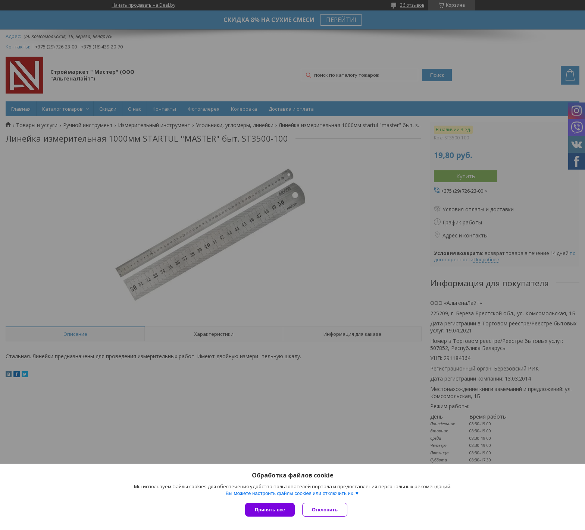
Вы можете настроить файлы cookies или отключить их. (289, 493)
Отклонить (325, 509)
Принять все (270, 509)
